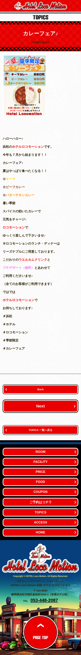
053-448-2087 (44, 600)
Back (40, 389)
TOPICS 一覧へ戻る (40, 429)
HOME (40, 532)
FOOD (40, 482)
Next (40, 406)
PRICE (40, 472)
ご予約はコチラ (40, 502)
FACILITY (41, 462)
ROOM (41, 452)
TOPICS (40, 512)
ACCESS (40, 522)
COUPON (40, 492)
